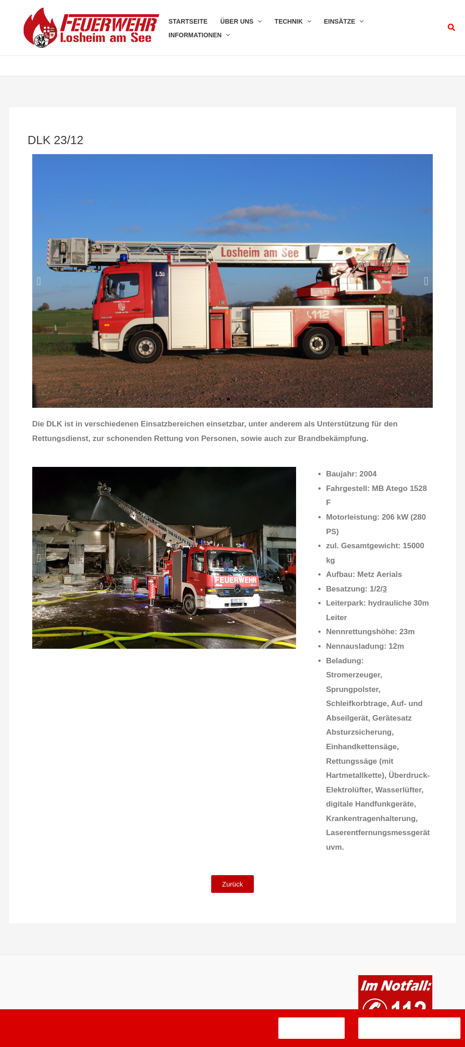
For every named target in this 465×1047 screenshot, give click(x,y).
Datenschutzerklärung (253, 982)
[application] (257, 21)
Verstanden (311, 1028)
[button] (452, 28)
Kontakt (234, 996)
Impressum (189, 982)
